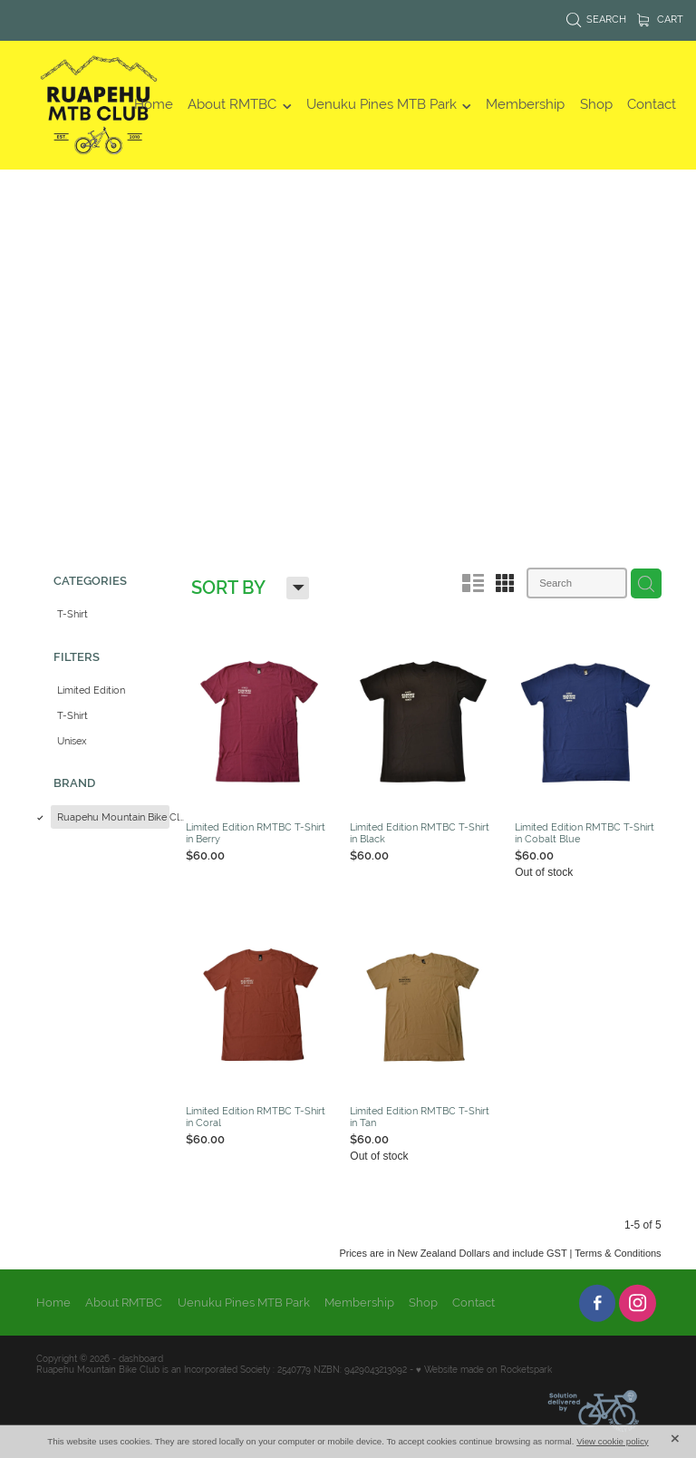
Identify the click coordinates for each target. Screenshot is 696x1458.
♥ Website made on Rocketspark (484, 1364)
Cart (660, 19)
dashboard (141, 1354)
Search (596, 19)
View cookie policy (612, 1441)
